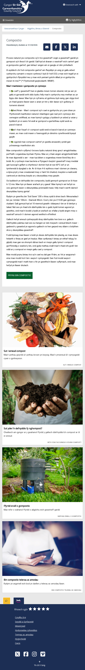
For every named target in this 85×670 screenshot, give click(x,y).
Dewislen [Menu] (8, 20)
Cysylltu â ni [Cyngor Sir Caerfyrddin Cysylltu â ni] (20, 617)
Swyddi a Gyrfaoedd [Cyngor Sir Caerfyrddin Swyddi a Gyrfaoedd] (24, 621)
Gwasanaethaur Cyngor (14, 28)
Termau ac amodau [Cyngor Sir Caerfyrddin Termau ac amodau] (24, 634)
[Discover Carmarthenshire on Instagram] (34, 654)
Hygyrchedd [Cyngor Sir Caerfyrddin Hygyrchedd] (20, 638)
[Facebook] (26, 654)
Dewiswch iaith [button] (72, 5)
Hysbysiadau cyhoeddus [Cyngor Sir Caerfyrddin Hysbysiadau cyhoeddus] (26, 630)
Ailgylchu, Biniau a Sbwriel (38, 28)
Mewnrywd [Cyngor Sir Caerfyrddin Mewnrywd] (20, 626)
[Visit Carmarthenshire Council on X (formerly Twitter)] (17, 654)
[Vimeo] (43, 654)
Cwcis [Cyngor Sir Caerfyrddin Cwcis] (17, 643)
